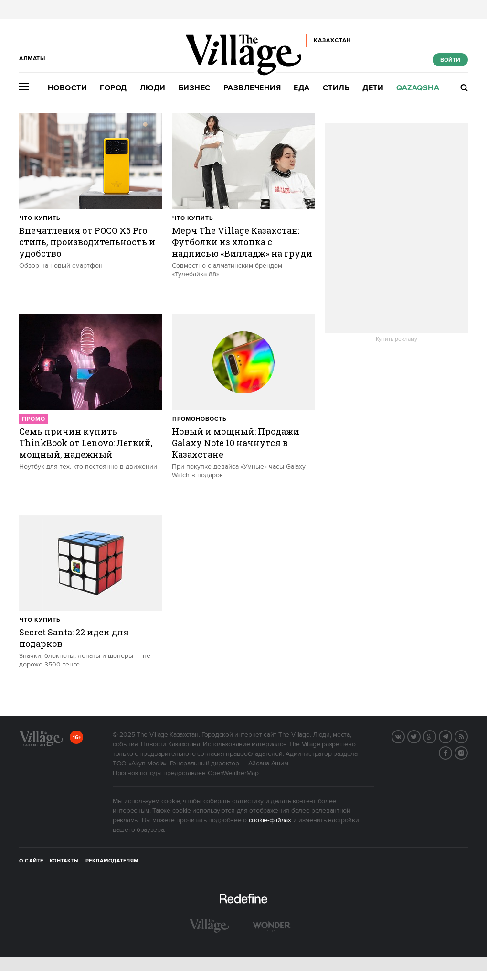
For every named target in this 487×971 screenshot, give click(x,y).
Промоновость (199, 419)
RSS (467, 735)
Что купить (40, 218)
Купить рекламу (396, 339)
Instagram (467, 752)
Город (113, 88)
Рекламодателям (111, 861)
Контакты (64, 861)
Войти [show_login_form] (450, 60)
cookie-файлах (270, 820)
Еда (302, 88)
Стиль (336, 88)
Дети (372, 88)
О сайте (31, 861)
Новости (67, 88)
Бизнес (195, 88)
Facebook (451, 752)
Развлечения (252, 88)
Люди (153, 88)
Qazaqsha (417, 88)
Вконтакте (404, 735)
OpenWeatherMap (233, 773)
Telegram (451, 735)
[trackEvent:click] (90, 209)
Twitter (420, 735)
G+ (435, 735)
